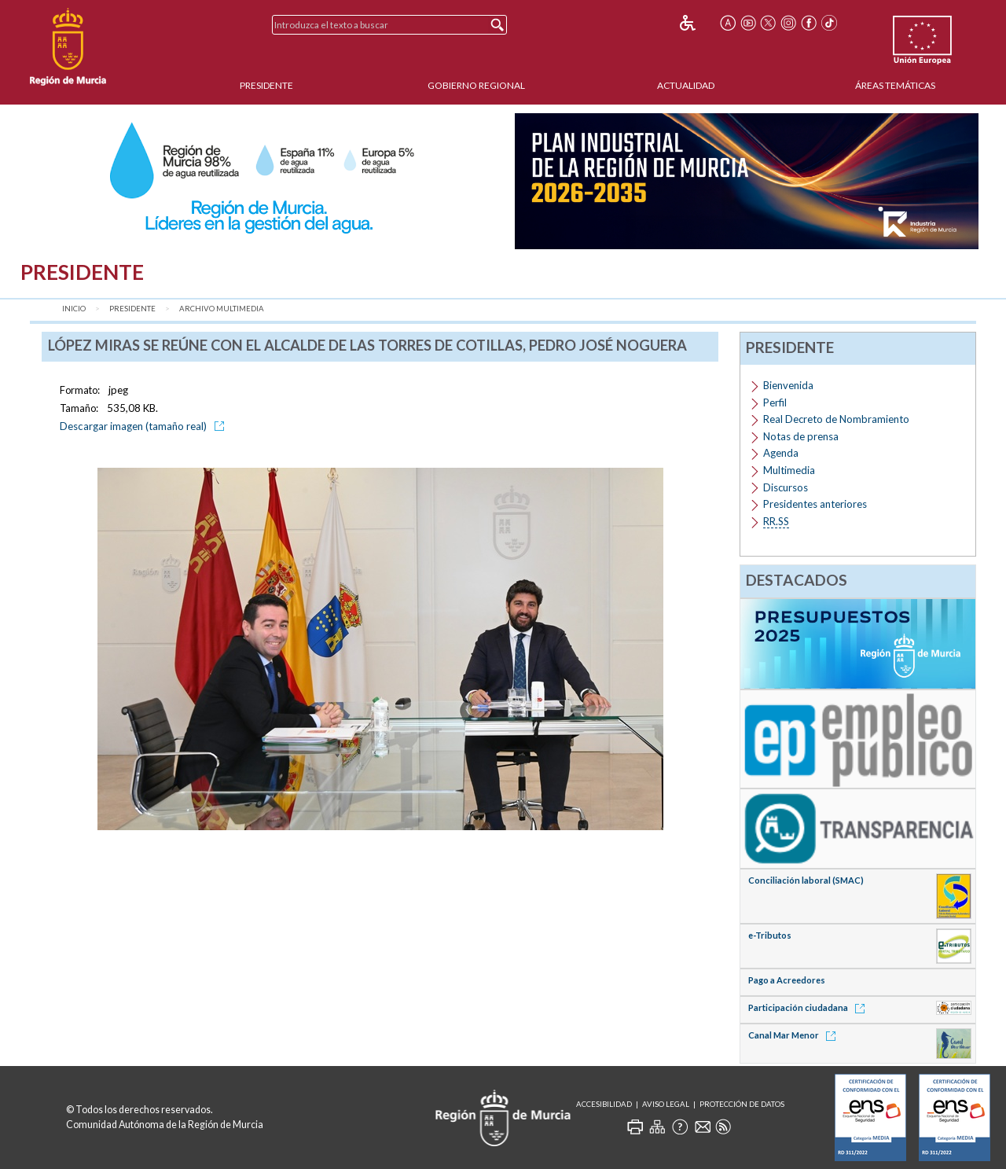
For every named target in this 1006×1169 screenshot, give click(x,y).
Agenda (781, 453)
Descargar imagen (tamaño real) (144, 426)
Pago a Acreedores (786, 980)
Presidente (266, 85)
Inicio (74, 308)
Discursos (785, 487)
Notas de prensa (801, 436)
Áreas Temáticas (895, 85)
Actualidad (685, 85)
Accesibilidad (604, 1104)
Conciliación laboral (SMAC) (806, 880)
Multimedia (789, 470)
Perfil (775, 402)
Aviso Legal (665, 1104)
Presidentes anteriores (815, 504)
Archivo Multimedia (221, 308)
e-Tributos (769, 935)
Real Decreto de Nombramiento (836, 419)
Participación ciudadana (809, 1007)
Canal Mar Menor (794, 1035)
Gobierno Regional (476, 85)
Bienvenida (788, 385)
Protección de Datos (741, 1104)
